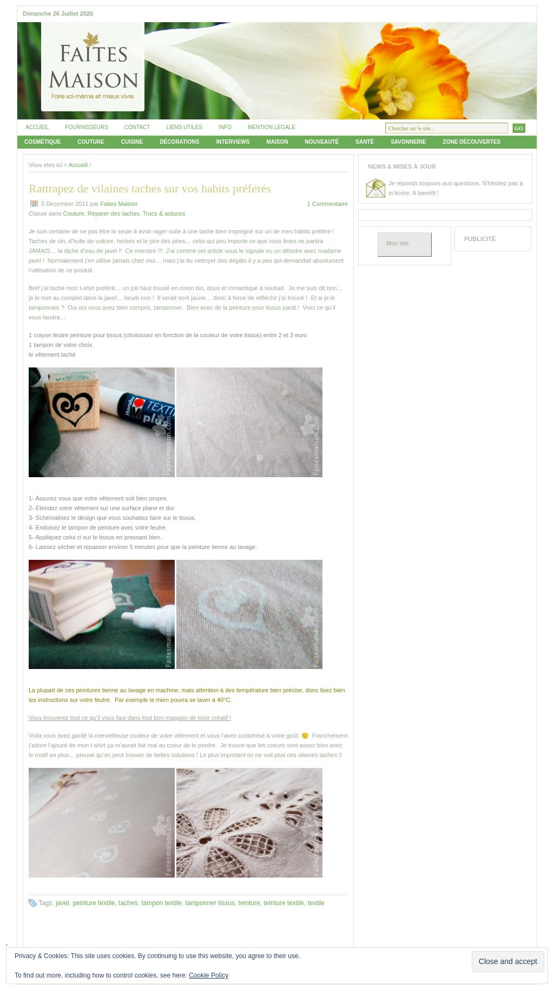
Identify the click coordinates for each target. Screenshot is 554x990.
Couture (90, 142)
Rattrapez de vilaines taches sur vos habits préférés (150, 188)
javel (62, 903)
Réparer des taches (114, 213)
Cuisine (132, 142)
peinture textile (93, 903)
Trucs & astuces (164, 213)
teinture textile (283, 903)
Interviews (232, 142)
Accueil (37, 127)
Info (225, 127)
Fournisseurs (86, 127)
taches (127, 903)
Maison (277, 142)
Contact (137, 127)
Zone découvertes (472, 142)
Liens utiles (184, 127)
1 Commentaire (327, 203)
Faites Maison (118, 203)
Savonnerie (408, 142)
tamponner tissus (210, 903)
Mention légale (271, 127)
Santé (364, 142)
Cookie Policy (208, 975)
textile (316, 903)
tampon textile (161, 903)
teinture (249, 903)
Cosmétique (42, 142)
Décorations (179, 142)
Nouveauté (322, 142)
